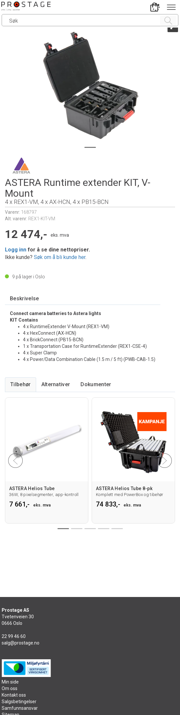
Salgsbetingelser (19, 701)
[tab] (24, 299)
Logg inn (15, 250)
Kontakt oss (14, 695)
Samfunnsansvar (20, 708)
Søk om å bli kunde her (59, 257)
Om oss (9, 688)
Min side (10, 682)
